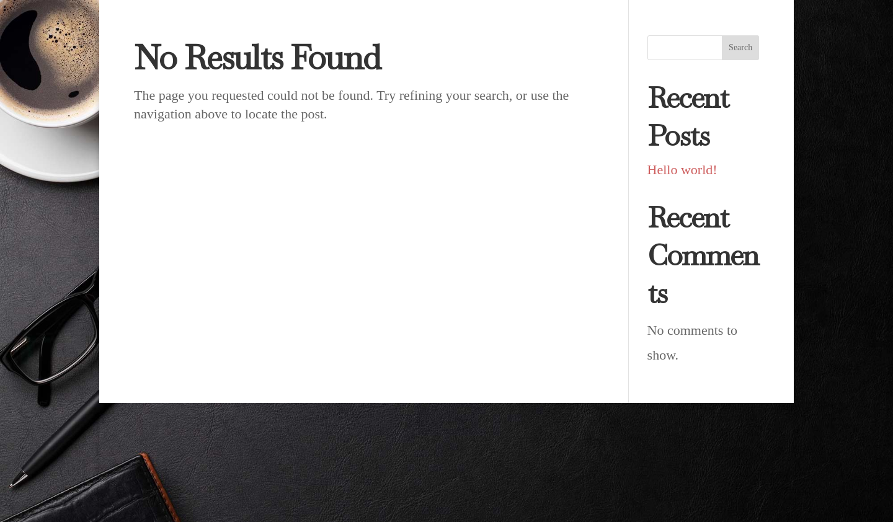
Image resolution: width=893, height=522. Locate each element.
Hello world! (682, 169)
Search (740, 47)
